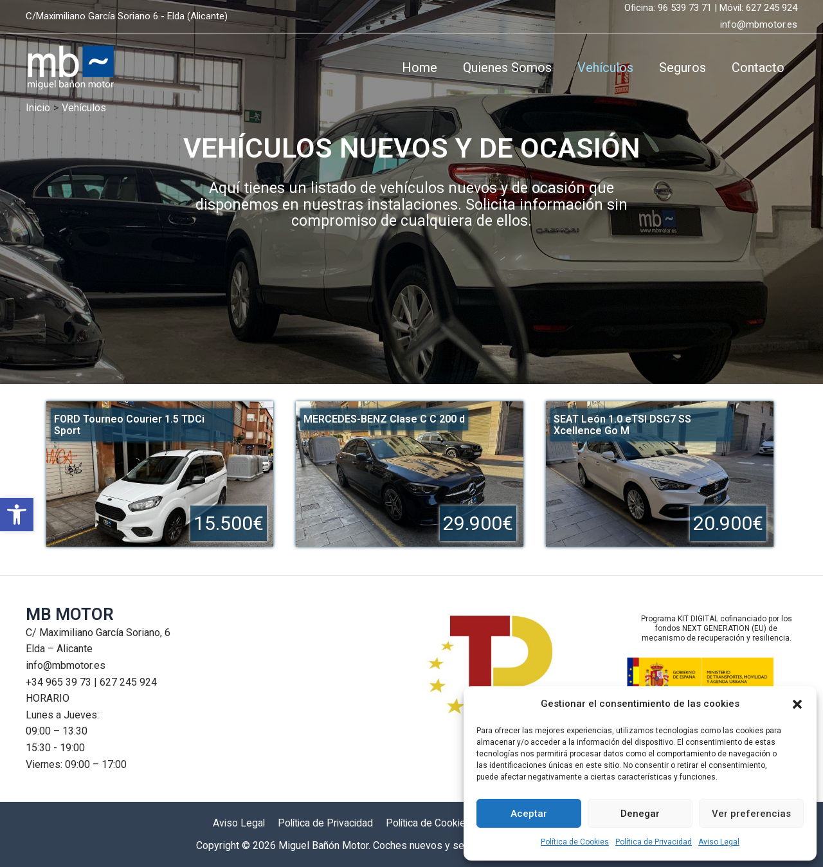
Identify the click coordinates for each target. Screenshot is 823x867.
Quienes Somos (507, 67)
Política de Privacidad (653, 841)
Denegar (640, 813)
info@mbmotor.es (758, 24)
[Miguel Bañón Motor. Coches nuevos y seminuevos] (70, 66)
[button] (16, 520)
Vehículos (605, 67)
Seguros (682, 67)
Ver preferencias (751, 813)
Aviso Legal (718, 841)
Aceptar (529, 813)
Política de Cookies (575, 841)
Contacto (758, 67)
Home (419, 67)
